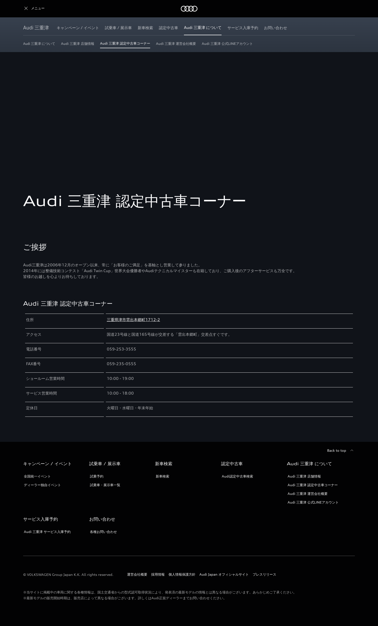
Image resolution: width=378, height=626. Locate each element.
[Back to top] (341, 450)
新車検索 (162, 476)
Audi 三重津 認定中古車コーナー (313, 485)
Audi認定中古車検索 (237, 476)
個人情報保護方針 (182, 574)
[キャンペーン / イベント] (78, 27)
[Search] (349, 8)
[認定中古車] (168, 27)
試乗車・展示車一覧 (105, 485)
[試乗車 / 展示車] (118, 27)
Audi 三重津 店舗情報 (304, 476)
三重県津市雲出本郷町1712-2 (133, 319)
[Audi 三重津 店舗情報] (77, 44)
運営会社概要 (137, 574)
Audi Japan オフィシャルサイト (224, 574)
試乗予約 (96, 476)
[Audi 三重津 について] (203, 27)
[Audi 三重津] (36, 27)
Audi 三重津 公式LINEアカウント (313, 502)
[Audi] (31, 9)
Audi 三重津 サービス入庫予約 (47, 532)
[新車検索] (145, 27)
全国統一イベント (37, 476)
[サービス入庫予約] (242, 27)
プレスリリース (264, 574)
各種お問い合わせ (103, 532)
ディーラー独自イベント (42, 485)
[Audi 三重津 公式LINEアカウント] (227, 44)
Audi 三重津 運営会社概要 (308, 493)
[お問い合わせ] (275, 27)
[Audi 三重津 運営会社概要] (176, 44)
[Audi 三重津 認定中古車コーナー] (125, 44)
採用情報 (158, 574)
